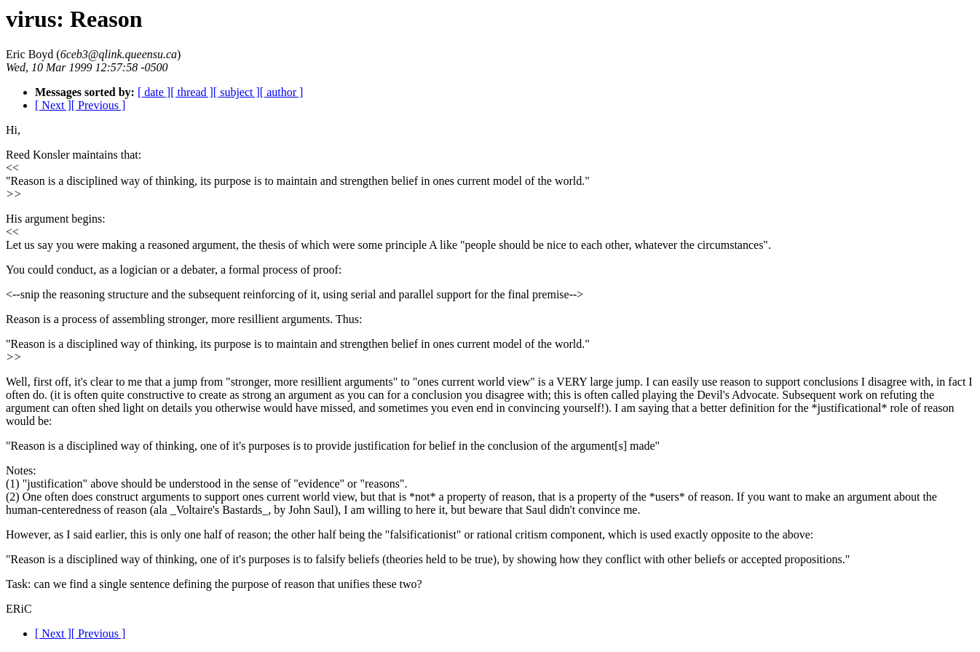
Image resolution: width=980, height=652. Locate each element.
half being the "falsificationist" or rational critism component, (461, 534)
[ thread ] (191, 92)
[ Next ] (53, 105)
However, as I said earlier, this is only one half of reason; (138, 534)
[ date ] (154, 92)
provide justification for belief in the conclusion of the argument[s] (471, 446)
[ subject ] (236, 92)
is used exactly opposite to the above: (726, 534)
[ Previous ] (98, 105)
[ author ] (282, 92)
